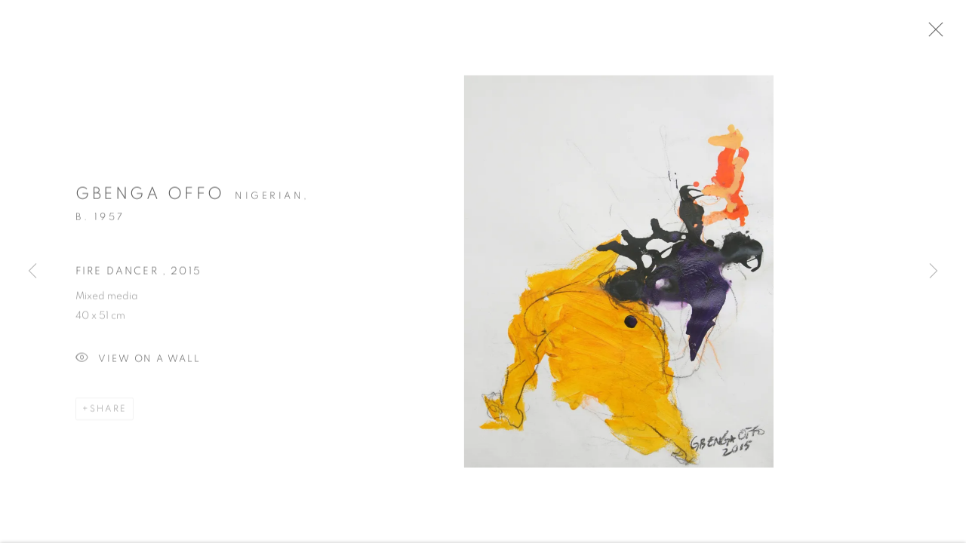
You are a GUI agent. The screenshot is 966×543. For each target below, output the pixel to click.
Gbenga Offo (150, 199)
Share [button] (108, 414)
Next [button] (933, 271)
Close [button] (947, 34)
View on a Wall (138, 365)
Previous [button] (32, 271)
